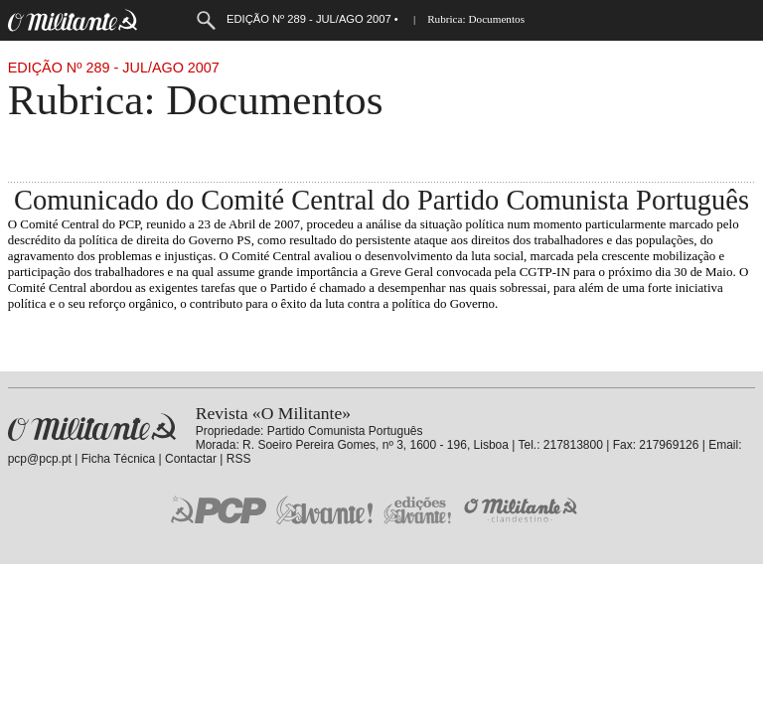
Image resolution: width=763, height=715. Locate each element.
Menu (165, 20)
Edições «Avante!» (417, 510)
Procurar (206, 20)
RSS (239, 459)
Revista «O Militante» (92, 427)
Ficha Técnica (118, 459)
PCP (218, 509)
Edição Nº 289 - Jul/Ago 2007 (114, 67)
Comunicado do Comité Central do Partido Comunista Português (381, 200)
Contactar (191, 459)
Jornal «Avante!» (324, 510)
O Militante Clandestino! (522, 510)
